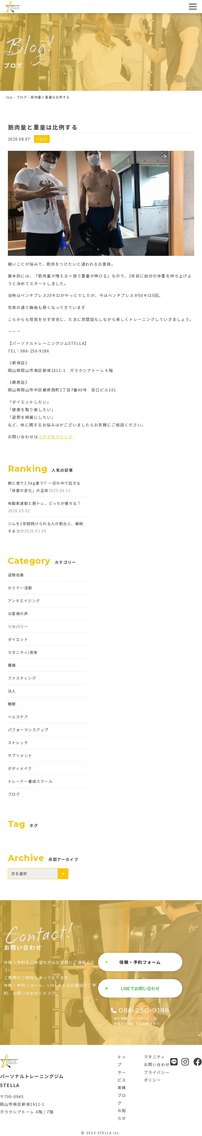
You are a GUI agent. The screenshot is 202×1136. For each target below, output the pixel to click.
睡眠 (12, 703)
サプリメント (20, 755)
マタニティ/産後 (23, 652)
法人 (12, 691)
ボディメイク (20, 768)
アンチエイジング (24, 600)
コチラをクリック (55, 436)
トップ (122, 1060)
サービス (122, 1076)
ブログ (22, 97)
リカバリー (18, 626)
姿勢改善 (16, 574)
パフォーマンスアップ (28, 729)
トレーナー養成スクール (30, 781)
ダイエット (18, 639)
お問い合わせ (157, 1064)
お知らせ (122, 1114)
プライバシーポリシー (157, 1076)
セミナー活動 (20, 587)
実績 (122, 1087)
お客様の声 (18, 613)
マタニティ (154, 1056)
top (9, 97)
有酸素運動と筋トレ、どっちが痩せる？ (44, 503)
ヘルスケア (18, 716)
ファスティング (22, 678)
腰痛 (12, 665)
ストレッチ (18, 742)
